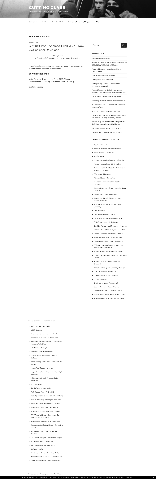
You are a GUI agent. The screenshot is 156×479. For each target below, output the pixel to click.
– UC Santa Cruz (107, 164)
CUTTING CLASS (47, 7)
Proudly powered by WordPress (51, 474)
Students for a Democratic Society (106, 261)
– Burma (120, 241)
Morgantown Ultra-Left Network (105, 198)
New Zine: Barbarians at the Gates (103, 75)
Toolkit (45, 22)
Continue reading (36, 87)
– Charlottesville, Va (108, 291)
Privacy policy (33, 474)
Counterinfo (33, 22)
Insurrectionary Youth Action (104, 182)
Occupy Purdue (99, 211)
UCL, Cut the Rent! (100, 271)
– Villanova (108, 234)
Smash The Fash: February (101, 58)
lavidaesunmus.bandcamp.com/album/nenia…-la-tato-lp (51, 82)
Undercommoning (100, 279)
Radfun (96, 230)
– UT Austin (109, 160)
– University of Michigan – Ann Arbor (112, 230)
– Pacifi (116, 182)
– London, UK (111, 271)
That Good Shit (58, 22)
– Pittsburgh (106, 174)
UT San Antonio (108, 237)
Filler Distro (98, 174)
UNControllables (100, 275)
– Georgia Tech (105, 178)
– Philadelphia (113, 222)
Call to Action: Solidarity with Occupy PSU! (106, 96)
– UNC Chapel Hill (112, 275)
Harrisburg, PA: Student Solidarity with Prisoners (108, 101)
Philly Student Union (101, 222)
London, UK (104, 152)
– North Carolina (109, 294)
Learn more (129, 477)
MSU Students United (101, 204)
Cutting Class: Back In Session (102, 79)
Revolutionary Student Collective (105, 241)
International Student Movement (105, 194)
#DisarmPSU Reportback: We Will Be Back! (107, 132)
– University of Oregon (109, 268)
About (98, 22)
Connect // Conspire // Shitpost (80, 22)
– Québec (99, 156)
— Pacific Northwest (109, 298)
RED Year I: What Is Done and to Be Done (106, 111)
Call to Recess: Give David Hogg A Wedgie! (106, 128)
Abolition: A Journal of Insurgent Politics (107, 149)
